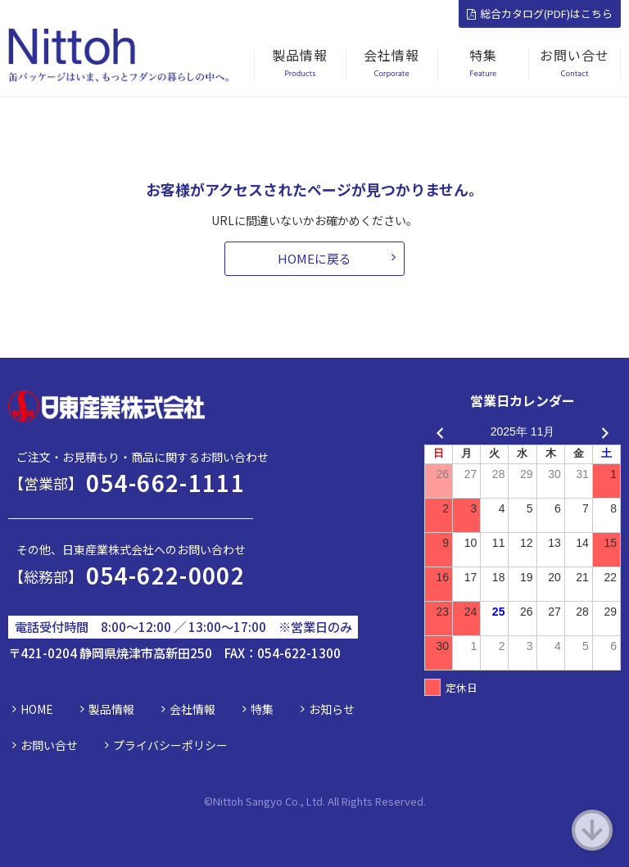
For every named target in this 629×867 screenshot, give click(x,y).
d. (421, 801)
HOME (36, 709)
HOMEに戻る (314, 258)
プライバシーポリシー (170, 745)
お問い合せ (49, 745)
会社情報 (192, 709)
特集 (262, 709)
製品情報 (111, 709)
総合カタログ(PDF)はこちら (540, 13)
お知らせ (332, 709)
